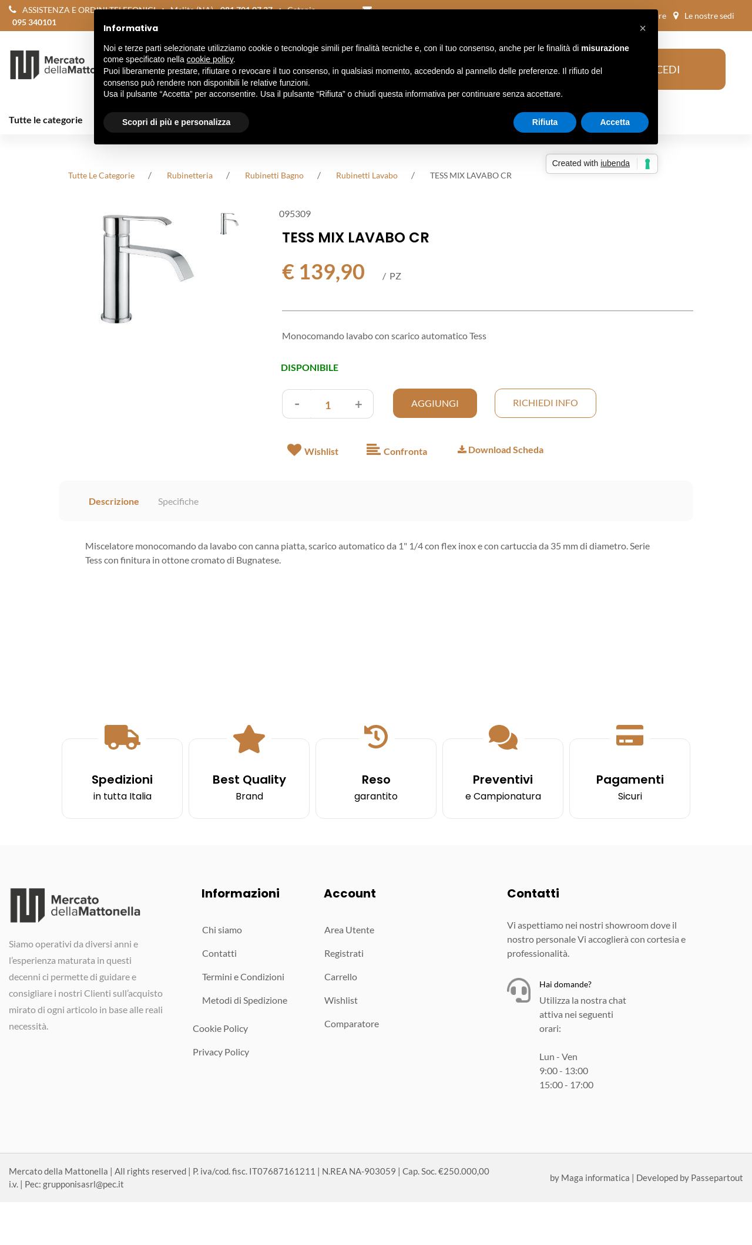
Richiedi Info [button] (545, 402)
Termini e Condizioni (243, 976)
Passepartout (717, 1177)
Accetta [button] (615, 122)
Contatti (219, 953)
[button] (133, 270)
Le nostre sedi (709, 16)
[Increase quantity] (359, 404)
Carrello (340, 976)
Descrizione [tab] (114, 501)
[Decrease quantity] (296, 404)
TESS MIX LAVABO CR (471, 175)
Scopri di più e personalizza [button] (176, 122)
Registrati (344, 953)
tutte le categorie (101, 175)
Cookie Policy (220, 1028)
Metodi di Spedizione (244, 1000)
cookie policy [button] (210, 59)
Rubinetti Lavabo (367, 175)
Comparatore (351, 1023)
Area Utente (349, 929)
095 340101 (34, 22)
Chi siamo (222, 929)
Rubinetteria (190, 175)
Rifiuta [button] (545, 122)
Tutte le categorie (46, 119)
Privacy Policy (221, 1051)
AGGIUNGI (435, 403)
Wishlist (341, 1000)
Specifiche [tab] (178, 501)
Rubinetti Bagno (274, 175)
